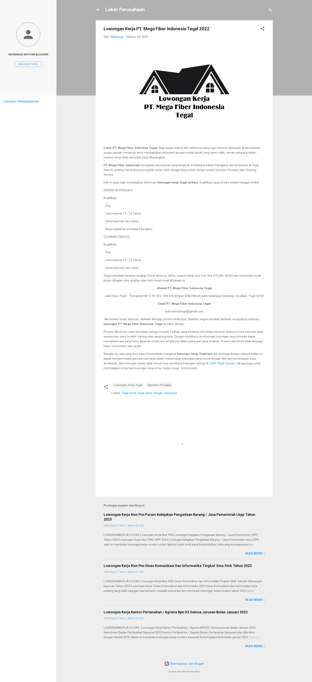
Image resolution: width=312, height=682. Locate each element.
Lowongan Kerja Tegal (127, 385)
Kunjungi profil (28, 64)
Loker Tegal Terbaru (222, 363)
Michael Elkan (193, 671)
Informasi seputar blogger (28, 54)
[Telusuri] (270, 11)
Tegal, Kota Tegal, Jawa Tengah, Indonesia (149, 393)
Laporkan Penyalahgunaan (21, 101)
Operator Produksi (159, 385)
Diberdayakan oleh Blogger (184, 663)
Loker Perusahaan (125, 9)
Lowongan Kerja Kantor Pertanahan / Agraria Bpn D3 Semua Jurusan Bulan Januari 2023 (176, 612)
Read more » (255, 553)
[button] (262, 29)
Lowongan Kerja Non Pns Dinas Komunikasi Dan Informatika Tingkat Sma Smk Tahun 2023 (178, 566)
